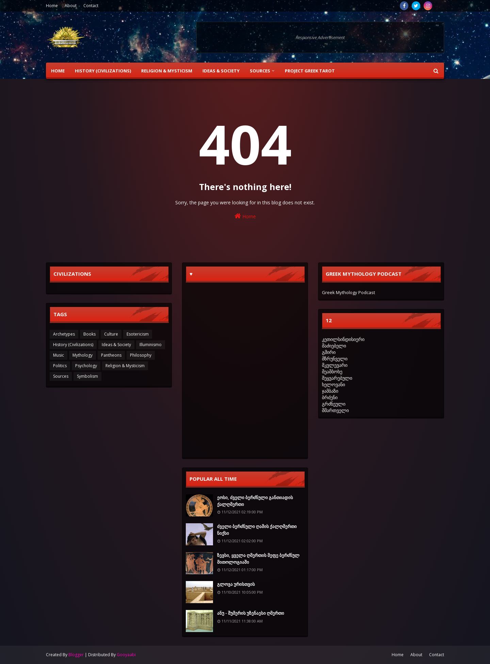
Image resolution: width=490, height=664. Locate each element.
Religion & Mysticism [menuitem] (166, 71)
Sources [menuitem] (260, 71)
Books (89, 334)
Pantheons (111, 355)
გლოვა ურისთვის (236, 584)
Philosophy (140, 355)
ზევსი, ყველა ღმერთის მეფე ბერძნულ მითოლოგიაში (258, 558)
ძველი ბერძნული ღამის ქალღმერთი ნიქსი (257, 529)
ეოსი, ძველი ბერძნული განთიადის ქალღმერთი (255, 500)
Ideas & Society (116, 344)
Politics (60, 366)
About (71, 5)
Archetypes (64, 334)
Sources (60, 376)
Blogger (76, 655)
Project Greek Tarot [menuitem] (310, 71)
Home (52, 5)
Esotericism (138, 334)
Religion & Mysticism (125, 366)
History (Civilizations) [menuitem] (103, 71)
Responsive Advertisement (320, 37)
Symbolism (87, 376)
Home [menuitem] (58, 71)
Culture (111, 334)
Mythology (82, 355)
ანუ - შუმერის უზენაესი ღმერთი (250, 613)
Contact (90, 5)
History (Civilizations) (73, 344)
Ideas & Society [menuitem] (221, 71)
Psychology (86, 366)
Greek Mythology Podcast (348, 292)
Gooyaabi (126, 655)
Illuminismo (151, 344)
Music (58, 355)
